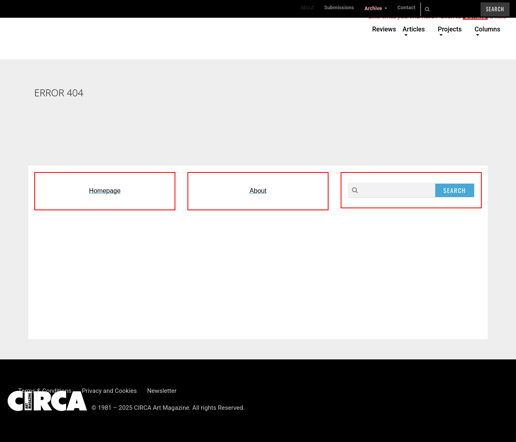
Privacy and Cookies (109, 390)
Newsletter (162, 390)
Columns (487, 29)
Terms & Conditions (44, 390)
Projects (450, 29)
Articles (414, 29)
